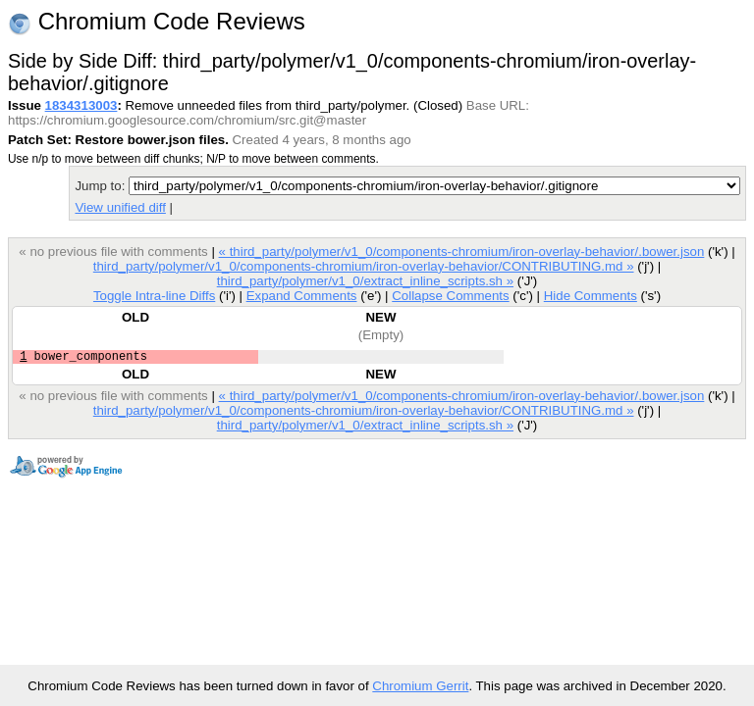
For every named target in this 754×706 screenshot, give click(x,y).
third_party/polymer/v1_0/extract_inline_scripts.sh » (365, 281)
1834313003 (81, 105)
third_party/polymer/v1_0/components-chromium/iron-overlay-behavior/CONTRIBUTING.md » (363, 266)
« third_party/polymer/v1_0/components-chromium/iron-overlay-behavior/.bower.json (462, 251)
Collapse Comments (450, 295)
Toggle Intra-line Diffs (154, 295)
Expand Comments (301, 295)
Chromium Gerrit (420, 686)
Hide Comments (590, 295)
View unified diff (120, 207)
